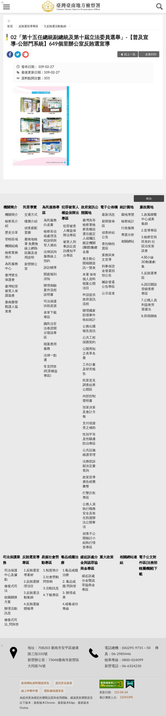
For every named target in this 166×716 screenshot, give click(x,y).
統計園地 (127, 207)
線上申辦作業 (29, 690)
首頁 (10, 26)
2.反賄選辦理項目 (31, 583)
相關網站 (127, 241)
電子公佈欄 (109, 207)
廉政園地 (146, 207)
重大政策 (106, 557)
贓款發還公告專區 (108, 284)
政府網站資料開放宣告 (35, 683)
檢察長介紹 (11, 223)
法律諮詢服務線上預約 (50, 256)
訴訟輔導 (50, 267)
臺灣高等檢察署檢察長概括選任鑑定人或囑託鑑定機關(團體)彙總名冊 (90, 236)
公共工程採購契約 (89, 339)
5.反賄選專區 (149, 275)
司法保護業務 (11, 560)
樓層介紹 (30, 221)
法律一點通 (50, 357)
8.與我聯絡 (149, 316)
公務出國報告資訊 (89, 328)
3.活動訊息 (51, 588)
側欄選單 (6, 7)
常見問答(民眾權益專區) (50, 370)
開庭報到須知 (50, 276)
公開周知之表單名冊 (89, 353)
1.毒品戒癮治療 (70, 572)
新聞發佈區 (108, 223)
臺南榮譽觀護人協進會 (11, 306)
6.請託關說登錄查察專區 (149, 288)
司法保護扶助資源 (50, 303)
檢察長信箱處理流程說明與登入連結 (50, 238)
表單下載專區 (50, 314)
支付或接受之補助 (89, 425)
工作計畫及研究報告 (89, 368)
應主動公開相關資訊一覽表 (89, 263)
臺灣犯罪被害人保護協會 (11, 290)
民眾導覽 (30, 207)
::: (2, 2)
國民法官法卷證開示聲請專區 (50, 330)
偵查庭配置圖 (30, 230)
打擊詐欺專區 (89, 495)
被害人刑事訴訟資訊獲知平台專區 (69, 248)
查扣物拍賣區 (108, 246)
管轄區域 (11, 239)
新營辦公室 (30, 266)
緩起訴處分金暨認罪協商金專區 (88, 582)
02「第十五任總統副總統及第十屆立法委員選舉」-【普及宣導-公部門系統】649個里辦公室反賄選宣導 (79, 40)
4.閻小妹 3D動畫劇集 (148, 261)
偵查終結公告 (108, 234)
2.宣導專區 (149, 230)
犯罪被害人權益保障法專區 (70, 212)
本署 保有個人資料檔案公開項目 (89, 281)
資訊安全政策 (63, 683)
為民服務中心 (11, 266)
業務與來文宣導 (108, 257)
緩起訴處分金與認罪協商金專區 (89, 562)
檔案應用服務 (50, 346)
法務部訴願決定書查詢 (89, 465)
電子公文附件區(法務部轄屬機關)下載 (148, 565)
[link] (10, 55)
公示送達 (108, 293)
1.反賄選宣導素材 (31, 572)
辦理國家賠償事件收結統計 (89, 314)
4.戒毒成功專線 (70, 606)
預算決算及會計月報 (89, 411)
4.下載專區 (51, 595)
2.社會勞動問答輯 (51, 579)
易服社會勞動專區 (50, 560)
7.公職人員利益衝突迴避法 (149, 304)
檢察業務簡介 (11, 254)
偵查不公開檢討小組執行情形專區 (89, 540)
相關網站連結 (128, 560)
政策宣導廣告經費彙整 (89, 481)
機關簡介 (10, 207)
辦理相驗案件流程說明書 (50, 289)
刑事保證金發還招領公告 (108, 270)
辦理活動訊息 (10, 610)
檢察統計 (127, 221)
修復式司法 (10, 588)
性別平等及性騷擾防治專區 (89, 438)
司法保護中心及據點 (10, 574)
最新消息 (108, 214)
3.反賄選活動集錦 (55, 26)
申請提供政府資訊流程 (89, 299)
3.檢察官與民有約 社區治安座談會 (149, 243)
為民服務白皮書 (50, 222)
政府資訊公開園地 (89, 210)
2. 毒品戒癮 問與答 (69, 583)
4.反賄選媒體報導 (31, 606)
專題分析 (127, 234)
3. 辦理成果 (69, 595)
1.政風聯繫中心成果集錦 (149, 218)
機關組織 (11, 246)
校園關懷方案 (10, 599)
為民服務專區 (50, 210)
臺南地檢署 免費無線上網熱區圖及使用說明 (31, 248)
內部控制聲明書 (89, 398)
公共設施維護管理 (89, 452)
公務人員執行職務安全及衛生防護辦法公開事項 (89, 515)
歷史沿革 (11, 232)
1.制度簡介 (51, 570)
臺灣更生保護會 (11, 277)
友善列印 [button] (150, 54)
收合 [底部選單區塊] (149, 198)
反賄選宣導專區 (28, 26)
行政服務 (127, 228)
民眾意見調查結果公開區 (89, 384)
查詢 (159, 6)
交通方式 (30, 214)
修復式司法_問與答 (11, 622)
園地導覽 (127, 214)
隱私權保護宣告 (54, 690)
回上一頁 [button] (129, 54)
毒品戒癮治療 (69, 560)
